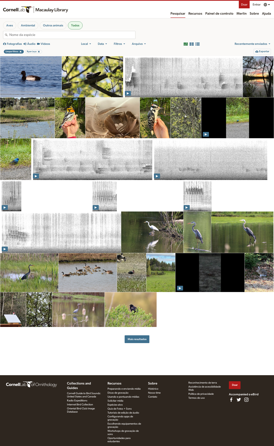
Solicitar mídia (115, 400)
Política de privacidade (201, 394)
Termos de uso (196, 398)
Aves (9, 25)
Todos (75, 25)
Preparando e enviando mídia (124, 389)
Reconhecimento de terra (202, 382)
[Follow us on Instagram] (246, 399)
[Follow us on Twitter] (239, 399)
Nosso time (154, 393)
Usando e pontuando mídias (123, 396)
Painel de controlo (219, 13)
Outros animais (53, 25)
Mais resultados (137, 339)
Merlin (242, 13)
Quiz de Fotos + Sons (120, 408)
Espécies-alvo (115, 404)
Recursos (195, 13)
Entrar (256, 4)
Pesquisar (177, 13)
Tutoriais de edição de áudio (123, 412)
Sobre (254, 13)
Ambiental (28, 25)
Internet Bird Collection (80, 404)
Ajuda (266, 13)
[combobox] (72, 35)
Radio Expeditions (77, 400)
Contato (152, 396)
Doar (244, 4)
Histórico (153, 389)
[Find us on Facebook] (231, 399)
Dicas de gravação (118, 393)
